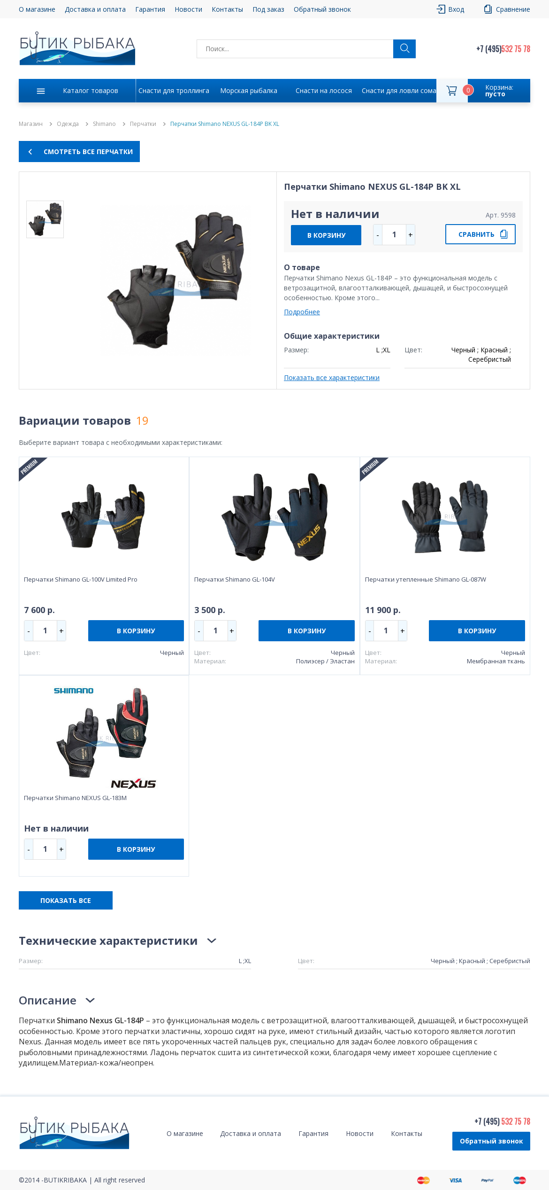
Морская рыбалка (248, 90)
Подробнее (302, 311)
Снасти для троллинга (173, 90)
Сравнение (513, 9)
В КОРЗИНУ (326, 235)
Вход (456, 9)
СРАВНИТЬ (476, 234)
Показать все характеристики (332, 377)
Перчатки (143, 124)
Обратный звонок (322, 9)
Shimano (104, 124)
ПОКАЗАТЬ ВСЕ (65, 900)
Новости (188, 9)
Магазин (31, 124)
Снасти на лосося (324, 90)
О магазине (37, 9)
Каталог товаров (90, 90)
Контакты (227, 9)
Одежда (68, 124)
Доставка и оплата (95, 9)
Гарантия (150, 9)
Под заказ (268, 9)
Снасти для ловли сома (399, 90)
